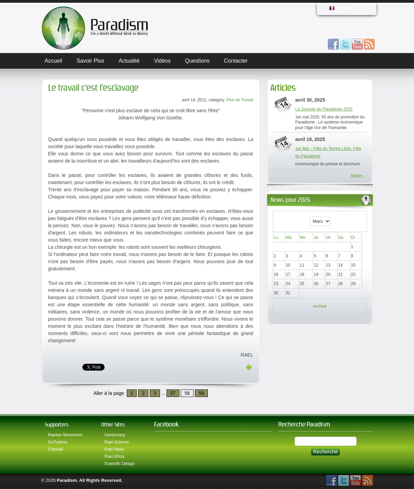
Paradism (67, 480)
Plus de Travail (240, 100)
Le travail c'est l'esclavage (93, 87)
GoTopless (58, 442)
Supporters (56, 424)
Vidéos (162, 61)
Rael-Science (117, 442)
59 (201, 393)
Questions (197, 61)
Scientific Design (120, 463)
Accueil (54, 61)
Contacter (236, 61)
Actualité (129, 61)
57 (173, 393)
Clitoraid (55, 449)
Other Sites (113, 424)
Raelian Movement (65, 435)
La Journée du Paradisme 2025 (323, 109)
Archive (319, 306)
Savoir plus (90, 61)
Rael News (114, 449)
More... (358, 176)
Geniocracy (115, 435)
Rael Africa (114, 456)
